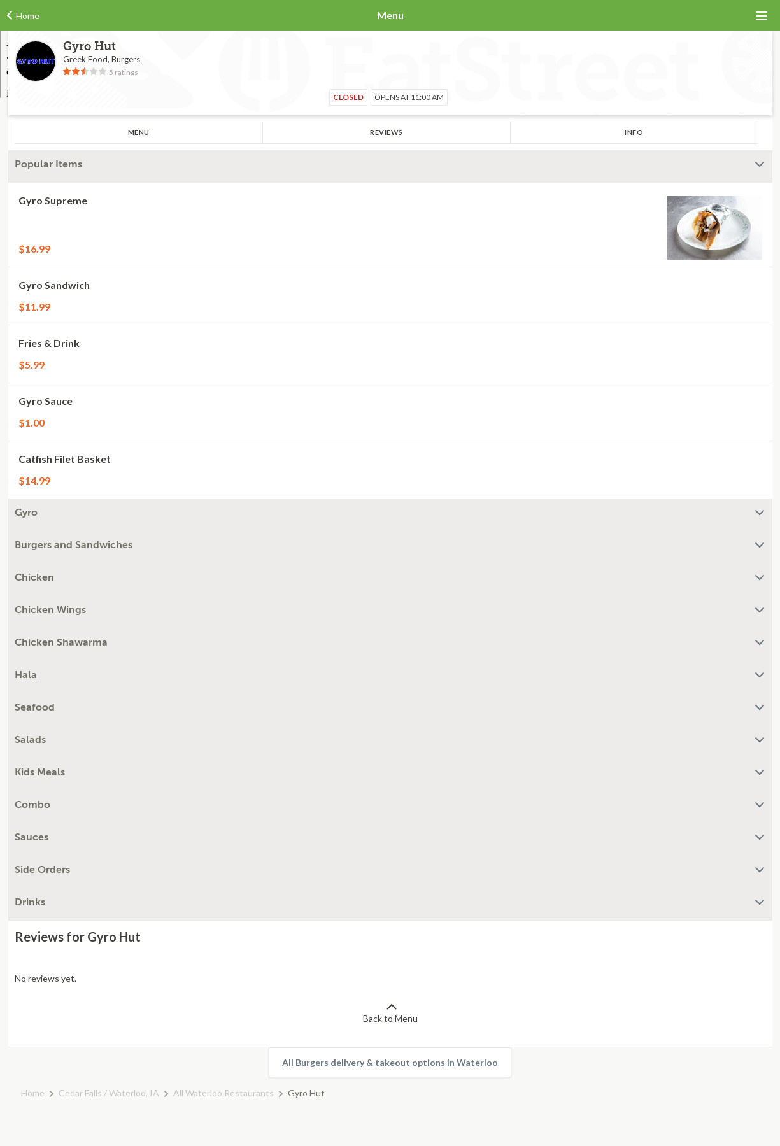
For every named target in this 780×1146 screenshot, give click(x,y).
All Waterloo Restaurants (223, 1092)
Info (634, 132)
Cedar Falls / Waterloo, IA (109, 1092)
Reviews (386, 132)
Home (33, 1092)
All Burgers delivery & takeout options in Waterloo (390, 1062)
